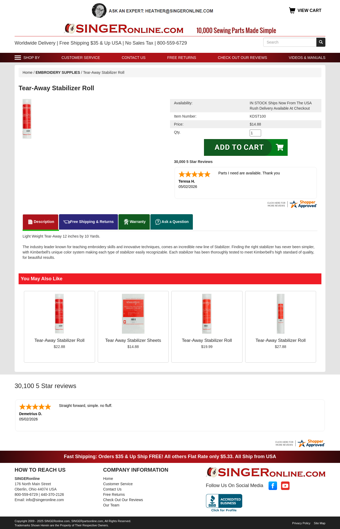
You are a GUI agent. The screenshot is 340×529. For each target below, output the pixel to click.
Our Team (111, 505)
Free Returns (181, 57)
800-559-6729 (26, 494)
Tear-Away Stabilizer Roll (59, 340)
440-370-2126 (52, 494)
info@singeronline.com (45, 500)
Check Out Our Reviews (242, 57)
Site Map (319, 523)
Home (27, 72)
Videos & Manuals (307, 57)
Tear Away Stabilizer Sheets (133, 340)
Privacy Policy (301, 523)
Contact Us (134, 57)
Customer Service (81, 57)
